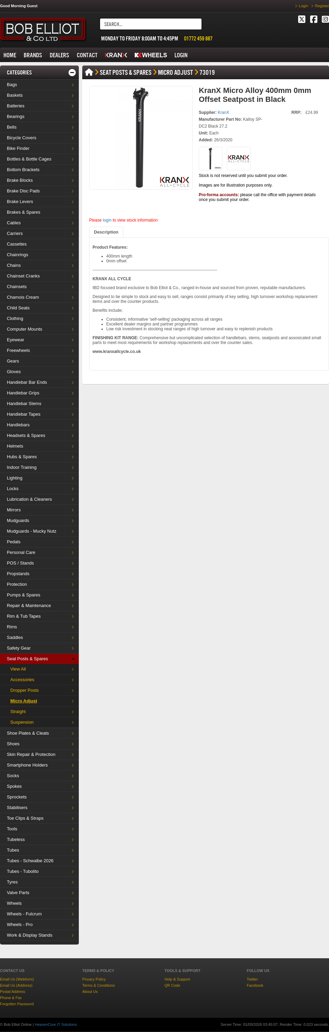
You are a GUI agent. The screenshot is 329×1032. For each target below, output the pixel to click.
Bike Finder (18, 148)
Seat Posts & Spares (27, 658)
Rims (12, 626)
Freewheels (18, 350)
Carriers (15, 233)
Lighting (15, 478)
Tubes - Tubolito (23, 871)
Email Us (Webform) (17, 979)
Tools (12, 828)
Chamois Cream (23, 297)
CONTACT (87, 55)
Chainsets (17, 286)
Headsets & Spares (26, 435)
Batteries (15, 105)
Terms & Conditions (98, 985)
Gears (13, 361)
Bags (12, 84)
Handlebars (18, 424)
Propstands (18, 573)
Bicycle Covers (21, 137)
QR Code (172, 985)
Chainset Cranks (23, 275)
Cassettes (17, 244)
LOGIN (180, 55)
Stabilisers (17, 807)
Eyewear (15, 339)
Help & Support (177, 979)
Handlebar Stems (24, 403)
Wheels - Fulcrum (24, 913)
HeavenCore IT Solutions (56, 1024)
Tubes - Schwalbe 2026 (30, 860)
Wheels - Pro (20, 924)
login (107, 220)
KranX (223, 112)
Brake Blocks (20, 180)
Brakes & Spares (23, 212)
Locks (13, 488)
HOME (9, 55)
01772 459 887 (198, 38)
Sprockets (17, 796)
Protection (17, 584)
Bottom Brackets (23, 169)
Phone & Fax (11, 998)
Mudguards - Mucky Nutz (32, 531)
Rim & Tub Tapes (24, 616)
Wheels (14, 903)
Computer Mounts (24, 329)
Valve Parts (18, 892)
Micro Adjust (23, 700)
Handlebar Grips (23, 392)
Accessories (22, 679)
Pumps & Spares (23, 594)
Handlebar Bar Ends (27, 382)
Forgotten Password (17, 1004)
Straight (18, 711)
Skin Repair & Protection (31, 754)
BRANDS (33, 55)
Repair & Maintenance (29, 605)
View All (18, 669)
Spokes (14, 786)
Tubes (13, 850)
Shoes (13, 743)
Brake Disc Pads (23, 190)
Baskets (15, 95)
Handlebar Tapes (23, 414)
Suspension (22, 722)
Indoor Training (22, 467)
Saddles (15, 637)
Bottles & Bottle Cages (29, 159)
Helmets (15, 446)
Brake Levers (20, 201)
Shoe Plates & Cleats (28, 733)
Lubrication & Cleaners (29, 499)
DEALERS (59, 55)
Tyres (12, 882)
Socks (13, 775)
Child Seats (18, 307)
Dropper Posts (24, 690)
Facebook (255, 985)
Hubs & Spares (22, 456)
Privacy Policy (94, 979)
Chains (14, 265)
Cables (14, 222)
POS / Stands (20, 563)
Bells (11, 127)
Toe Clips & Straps (25, 818)
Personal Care (21, 552)
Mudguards (18, 520)
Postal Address (12, 991)
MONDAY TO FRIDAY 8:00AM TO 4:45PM (139, 38)
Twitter (252, 979)
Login (303, 6)
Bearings (15, 116)
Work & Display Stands (29, 935)
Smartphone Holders (27, 765)
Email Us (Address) (16, 985)
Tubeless (16, 839)
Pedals (14, 541)
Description (106, 232)
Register (322, 6)
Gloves (14, 371)
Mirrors (14, 509)
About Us (90, 991)
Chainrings (17, 254)
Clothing (15, 318)
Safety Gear (19, 648)
